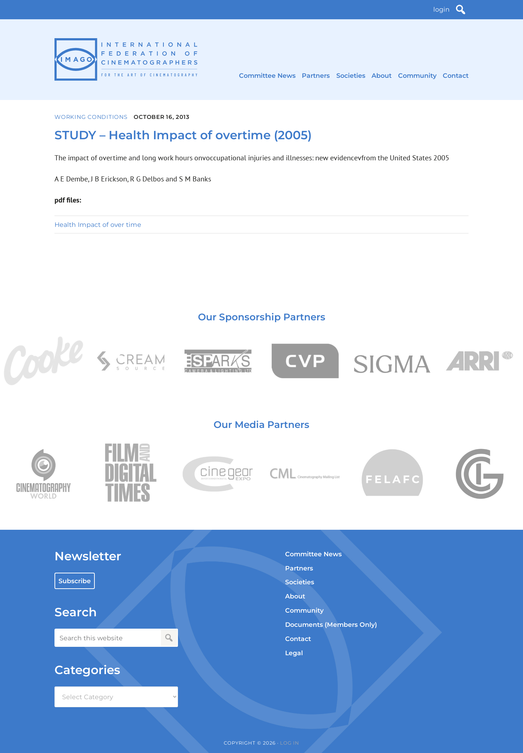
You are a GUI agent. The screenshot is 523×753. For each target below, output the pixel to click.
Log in (289, 743)
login (441, 9)
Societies (350, 75)
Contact (456, 75)
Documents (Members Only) (331, 624)
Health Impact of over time (97, 224)
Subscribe (74, 581)
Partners (316, 75)
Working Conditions (90, 116)
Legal (294, 653)
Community (417, 75)
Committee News (267, 75)
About (382, 75)
